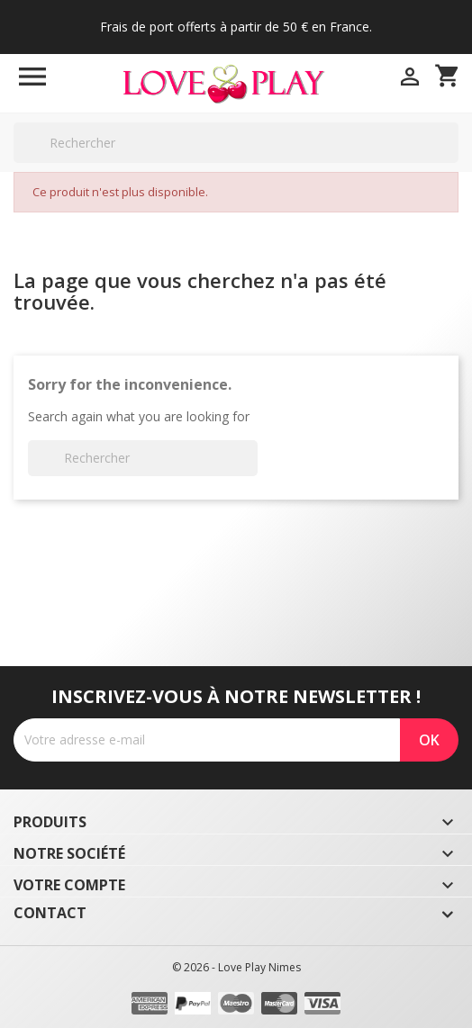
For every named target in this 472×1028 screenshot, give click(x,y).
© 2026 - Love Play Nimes (236, 967)
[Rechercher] (236, 142)
